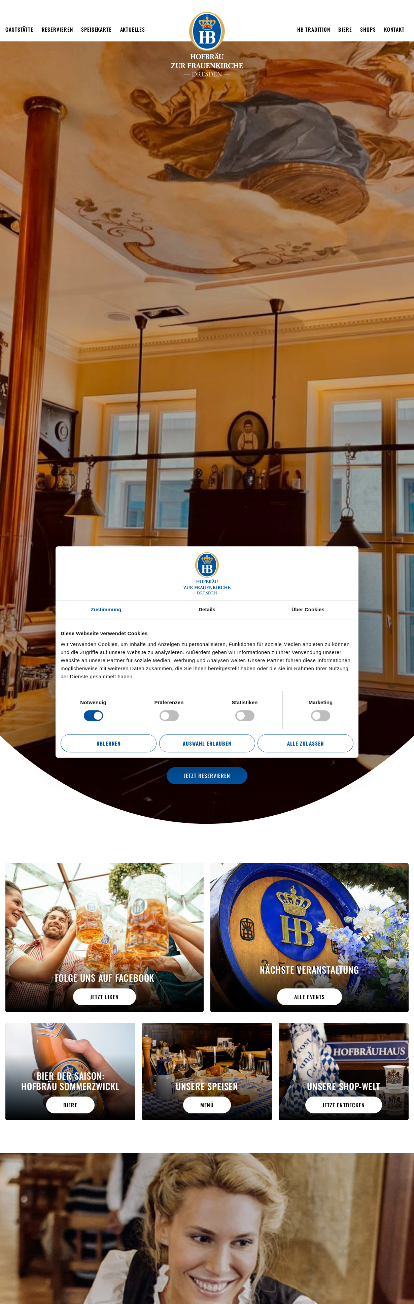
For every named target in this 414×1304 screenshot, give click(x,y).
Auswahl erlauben (207, 743)
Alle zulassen (305, 743)
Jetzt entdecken (343, 1105)
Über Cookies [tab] (307, 609)
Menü (207, 1105)
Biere (70, 1105)
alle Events (309, 997)
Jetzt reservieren (207, 776)
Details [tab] (207, 609)
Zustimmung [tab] (106, 609)
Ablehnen (108, 743)
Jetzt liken (104, 997)
